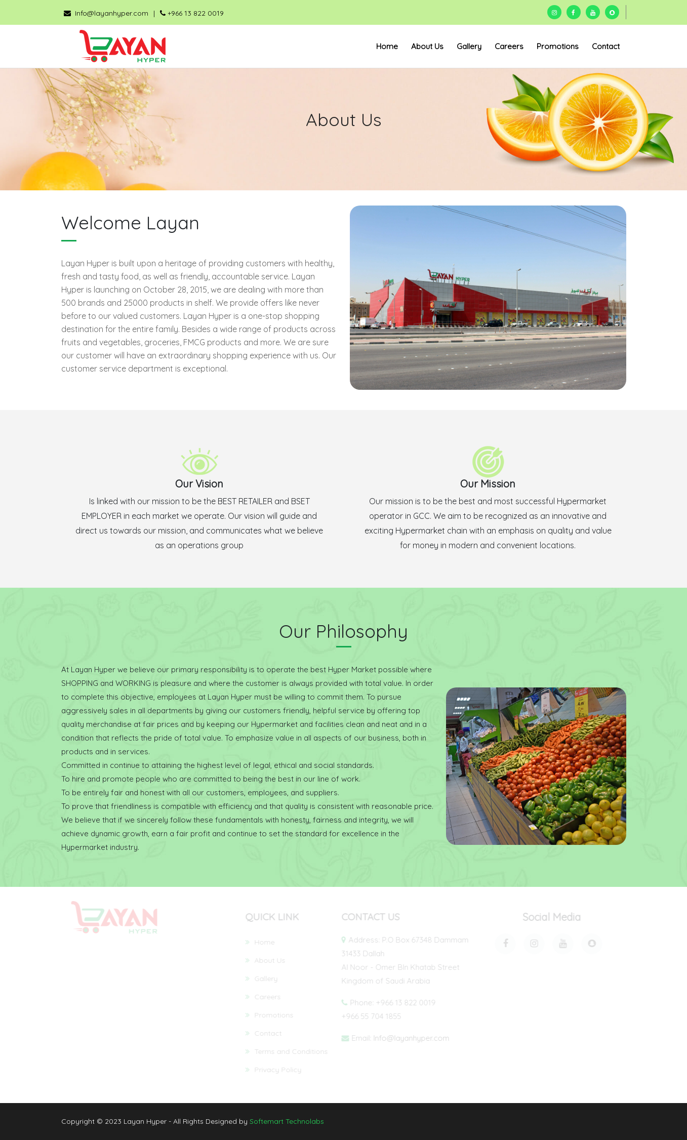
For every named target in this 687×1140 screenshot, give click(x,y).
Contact (606, 46)
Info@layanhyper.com (106, 13)
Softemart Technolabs (287, 1121)
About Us (427, 46)
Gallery (469, 46)
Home (387, 46)
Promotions (558, 46)
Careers (509, 46)
